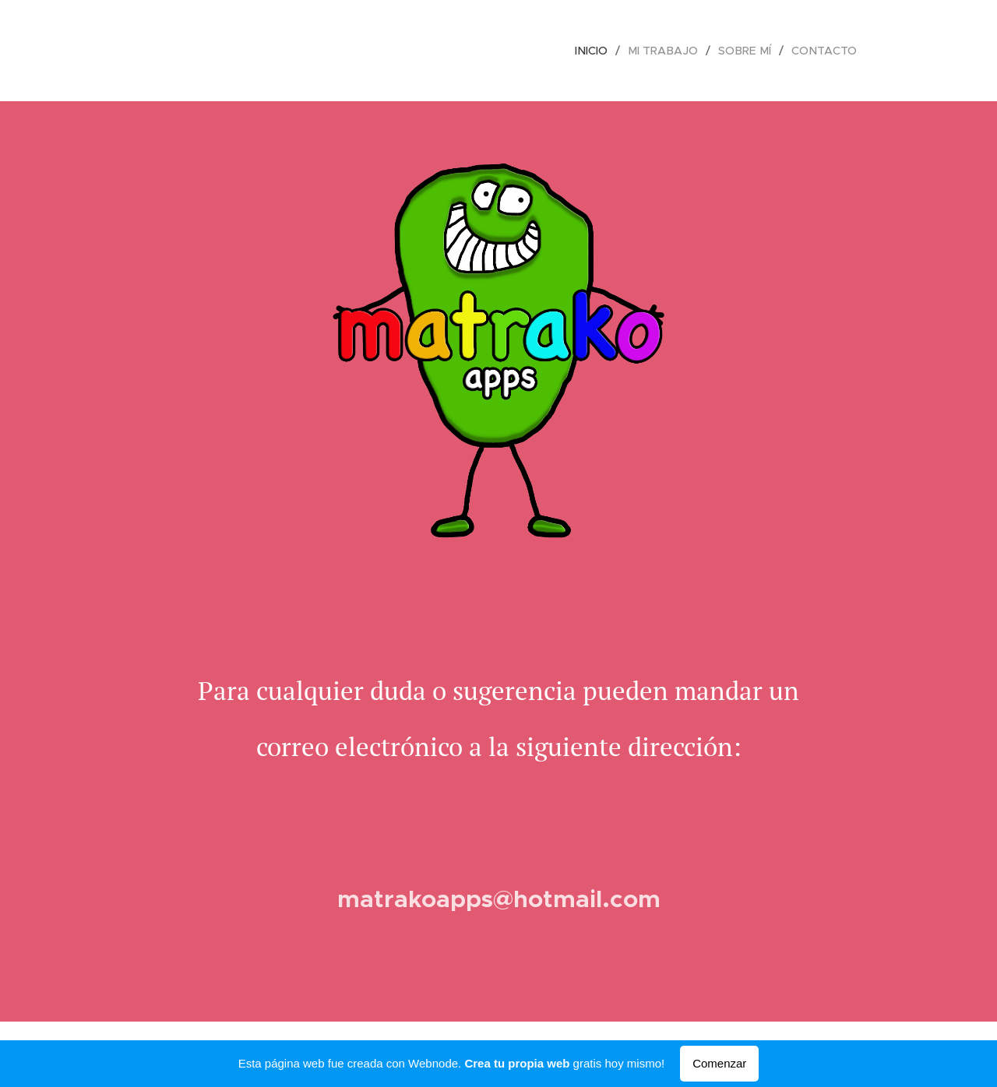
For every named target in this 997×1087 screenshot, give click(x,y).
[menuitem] (601, 50)
